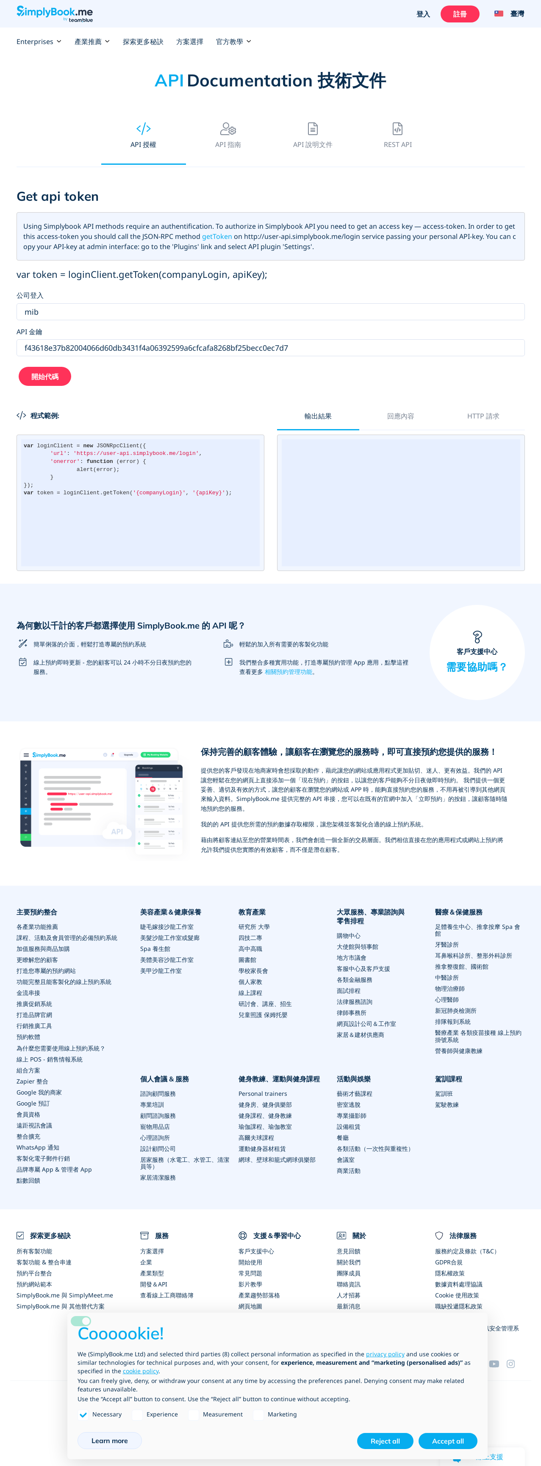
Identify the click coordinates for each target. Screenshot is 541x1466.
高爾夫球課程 (256, 1137)
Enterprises (39, 41)
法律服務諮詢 (354, 1002)
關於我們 (349, 1261)
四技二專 (250, 938)
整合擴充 (28, 1136)
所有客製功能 (34, 1250)
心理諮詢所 (155, 1137)
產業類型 (152, 1272)
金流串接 (28, 993)
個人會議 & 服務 (164, 1078)
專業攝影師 (351, 1115)
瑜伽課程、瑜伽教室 (265, 1126)
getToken (217, 236)
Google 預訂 (33, 1103)
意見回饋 (349, 1250)
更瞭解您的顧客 (37, 960)
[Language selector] (506, 14)
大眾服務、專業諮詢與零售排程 (371, 916)
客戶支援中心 (477, 652)
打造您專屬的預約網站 (46, 971)
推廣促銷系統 (34, 1004)
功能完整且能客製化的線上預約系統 (64, 982)
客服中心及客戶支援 (363, 968)
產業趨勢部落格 (259, 1294)
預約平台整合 (34, 1272)
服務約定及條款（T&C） (467, 1250)
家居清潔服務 (158, 1177)
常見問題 (250, 1272)
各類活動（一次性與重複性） (375, 1148)
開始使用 (250, 1261)
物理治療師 (450, 988)
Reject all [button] (385, 1441)
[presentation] (143, 136)
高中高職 (250, 949)
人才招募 (349, 1294)
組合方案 (28, 1070)
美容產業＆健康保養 (170, 912)
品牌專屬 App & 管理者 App (54, 1169)
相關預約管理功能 (288, 672)
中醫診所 (447, 977)
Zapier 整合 (32, 1081)
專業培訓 (152, 1104)
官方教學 (234, 41)
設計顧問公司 (158, 1148)
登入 (423, 14)
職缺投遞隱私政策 (459, 1305)
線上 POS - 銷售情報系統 (50, 1059)
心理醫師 (447, 999)
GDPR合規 (449, 1261)
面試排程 (349, 991)
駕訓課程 (448, 1078)
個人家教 (250, 982)
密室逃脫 (349, 1104)
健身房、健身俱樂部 (265, 1104)
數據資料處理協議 (459, 1283)
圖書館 (247, 960)
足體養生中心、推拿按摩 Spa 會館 (477, 930)
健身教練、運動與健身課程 (279, 1078)
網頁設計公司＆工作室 (366, 1024)
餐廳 (343, 1137)
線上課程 (250, 993)
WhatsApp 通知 (38, 1147)
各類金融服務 (354, 979)
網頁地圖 (250, 1305)
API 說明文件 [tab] (313, 135)
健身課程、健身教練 (265, 1115)
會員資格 (28, 1114)
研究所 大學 (254, 927)
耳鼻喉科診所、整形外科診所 (473, 955)
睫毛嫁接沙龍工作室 (167, 927)
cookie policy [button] (140, 1371)
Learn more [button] (110, 1440)
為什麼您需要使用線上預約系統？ (61, 1048)
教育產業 (252, 912)
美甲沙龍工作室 (161, 971)
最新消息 (349, 1305)
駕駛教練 (447, 1104)
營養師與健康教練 (459, 1050)
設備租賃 (349, 1126)
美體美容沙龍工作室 (167, 960)
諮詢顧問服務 (158, 1093)
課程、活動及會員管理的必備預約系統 (67, 938)
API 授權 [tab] (143, 135)
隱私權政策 (450, 1272)
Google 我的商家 (39, 1092)
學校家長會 (253, 971)
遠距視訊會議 (34, 1125)
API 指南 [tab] (228, 135)
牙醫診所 (447, 944)
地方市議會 (351, 957)
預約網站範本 (34, 1283)
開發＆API (153, 1283)
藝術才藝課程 (354, 1093)
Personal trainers (263, 1093)
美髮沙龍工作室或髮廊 (170, 938)
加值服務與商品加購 (43, 949)
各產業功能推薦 (37, 927)
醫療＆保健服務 (459, 912)
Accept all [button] (448, 1441)
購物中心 (349, 935)
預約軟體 (28, 1037)
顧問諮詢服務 (158, 1115)
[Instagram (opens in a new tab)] (515, 1362)
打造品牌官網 (34, 1015)
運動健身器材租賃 (262, 1148)
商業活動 (349, 1170)
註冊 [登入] (460, 14)
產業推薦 (92, 41)
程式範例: (38, 415)
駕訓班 (444, 1093)
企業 (146, 1261)
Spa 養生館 (155, 949)
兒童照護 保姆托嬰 (263, 1015)
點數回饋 (28, 1180)
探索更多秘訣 (143, 41)
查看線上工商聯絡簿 (167, 1294)
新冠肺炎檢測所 (456, 1010)
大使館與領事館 (357, 946)
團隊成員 (349, 1272)
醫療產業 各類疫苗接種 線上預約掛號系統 (478, 1035)
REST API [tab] (398, 135)
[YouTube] (498, 1362)
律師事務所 (351, 1013)
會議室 (346, 1159)
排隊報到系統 (453, 1021)
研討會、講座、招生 (265, 1004)
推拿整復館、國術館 (461, 966)
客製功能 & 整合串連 (44, 1261)
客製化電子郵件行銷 (43, 1158)
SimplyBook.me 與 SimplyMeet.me (65, 1294)
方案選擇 (189, 41)
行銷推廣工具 (34, 1026)
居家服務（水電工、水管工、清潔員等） (184, 1162)
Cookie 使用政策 (457, 1294)
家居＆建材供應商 (360, 1035)
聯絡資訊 (349, 1283)
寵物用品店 (155, 1126)
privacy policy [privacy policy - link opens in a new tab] (385, 1354)
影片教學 (250, 1283)
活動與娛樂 (354, 1078)
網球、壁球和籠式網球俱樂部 (277, 1159)
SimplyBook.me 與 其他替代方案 (61, 1305)
